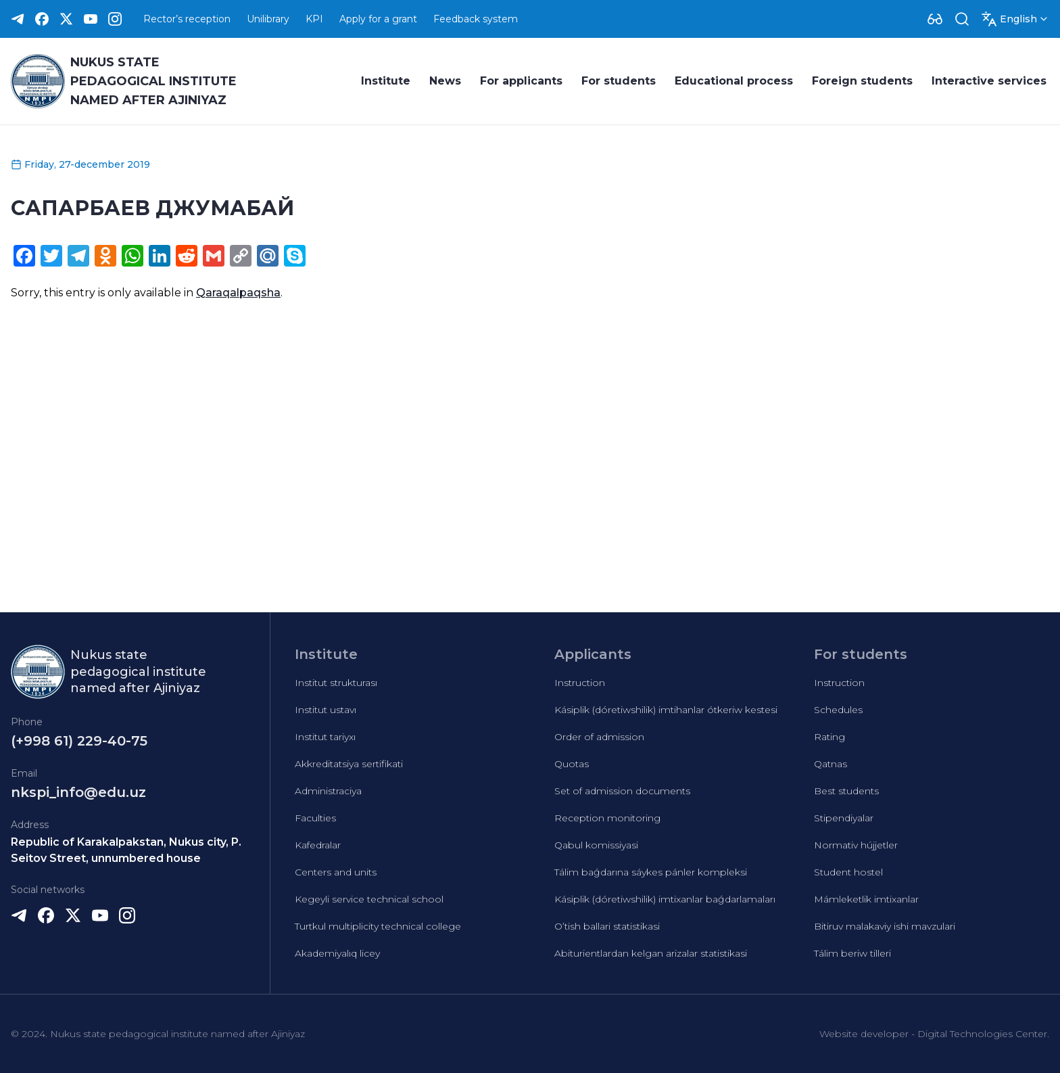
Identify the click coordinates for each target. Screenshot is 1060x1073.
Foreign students (862, 80)
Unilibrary (268, 19)
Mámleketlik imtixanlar (866, 899)
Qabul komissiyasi (596, 845)
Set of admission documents (622, 791)
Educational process (734, 80)
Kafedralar (318, 845)
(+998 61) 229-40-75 (79, 741)
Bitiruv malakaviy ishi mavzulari (884, 926)
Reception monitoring (607, 818)
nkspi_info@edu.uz (78, 792)
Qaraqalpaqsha (238, 292)
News (445, 80)
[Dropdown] (935, 19)
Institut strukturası (336, 683)
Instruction (579, 683)
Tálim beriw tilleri (852, 953)
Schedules (838, 710)
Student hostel (848, 872)
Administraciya (328, 791)
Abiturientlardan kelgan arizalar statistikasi (650, 953)
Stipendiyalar (843, 818)
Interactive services (989, 80)
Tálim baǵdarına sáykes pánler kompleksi (650, 872)
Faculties (315, 818)
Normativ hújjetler (856, 845)
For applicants (521, 80)
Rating (829, 737)
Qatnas (830, 764)
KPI (314, 19)
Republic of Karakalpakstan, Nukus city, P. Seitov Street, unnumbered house (126, 850)
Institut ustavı (325, 710)
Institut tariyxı (325, 737)
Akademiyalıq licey (337, 953)
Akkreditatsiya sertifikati (349, 764)
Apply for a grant (378, 19)
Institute (385, 80)
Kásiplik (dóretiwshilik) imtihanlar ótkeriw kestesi (665, 710)
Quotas (571, 764)
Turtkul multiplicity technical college (378, 926)
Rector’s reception (187, 19)
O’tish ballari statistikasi (607, 926)
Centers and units (336, 872)
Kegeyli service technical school (369, 899)
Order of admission (599, 737)
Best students (846, 791)
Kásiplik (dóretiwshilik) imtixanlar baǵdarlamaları (664, 899)
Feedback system (475, 19)
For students (618, 80)
